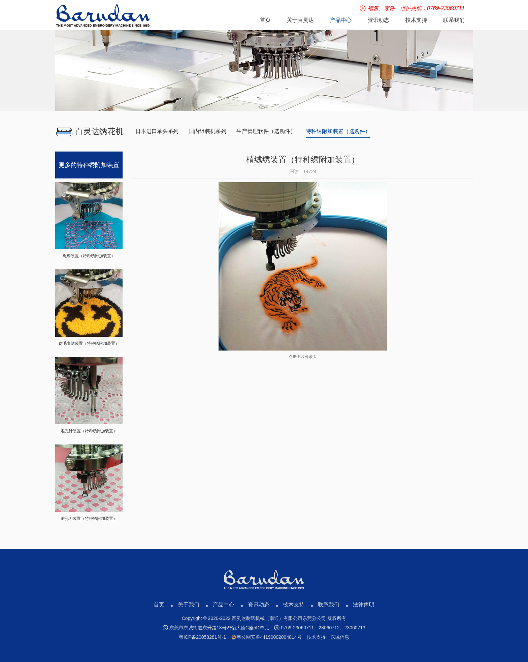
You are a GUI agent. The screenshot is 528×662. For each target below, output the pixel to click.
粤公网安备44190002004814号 (266, 637)
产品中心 (223, 604)
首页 (159, 604)
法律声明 (363, 604)
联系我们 (328, 604)
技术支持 (293, 604)
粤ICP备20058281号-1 (202, 637)
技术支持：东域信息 (328, 637)
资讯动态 (258, 604)
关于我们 (188, 604)
